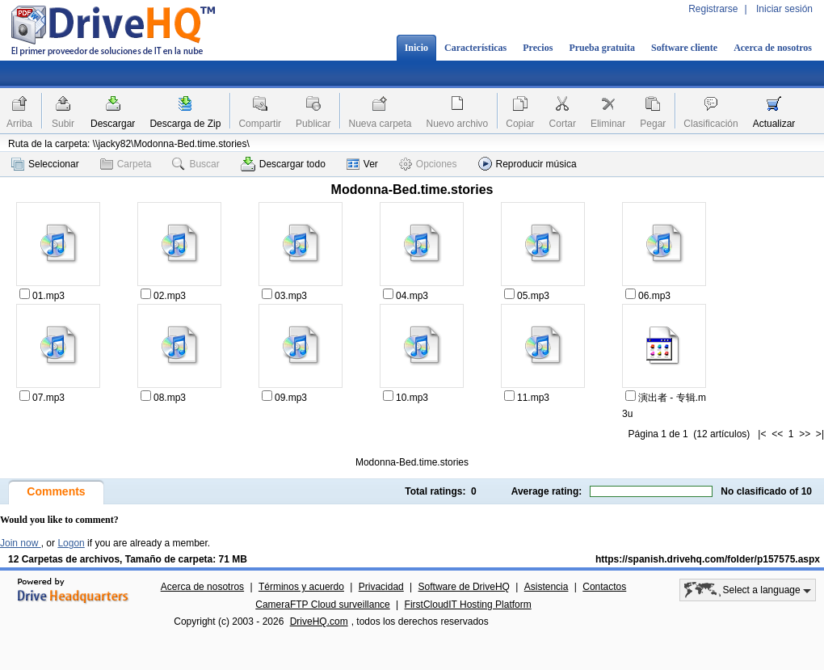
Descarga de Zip (185, 123)
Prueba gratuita (602, 47)
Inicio (416, 47)
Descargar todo (283, 164)
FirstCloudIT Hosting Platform (468, 604)
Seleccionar (45, 164)
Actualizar (774, 123)
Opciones (428, 164)
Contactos (604, 586)
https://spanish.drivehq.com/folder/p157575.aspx (707, 559)
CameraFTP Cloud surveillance (322, 604)
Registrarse (713, 9)
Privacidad (381, 586)
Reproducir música (527, 164)
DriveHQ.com (319, 621)
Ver (362, 164)
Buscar (195, 164)
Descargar (112, 123)
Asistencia (546, 586)
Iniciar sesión (784, 9)
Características (475, 47)
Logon (70, 543)
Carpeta (126, 164)
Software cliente (684, 47)
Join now (20, 543)
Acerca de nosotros (773, 47)
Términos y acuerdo (301, 586)
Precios (538, 47)
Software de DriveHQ (464, 586)
